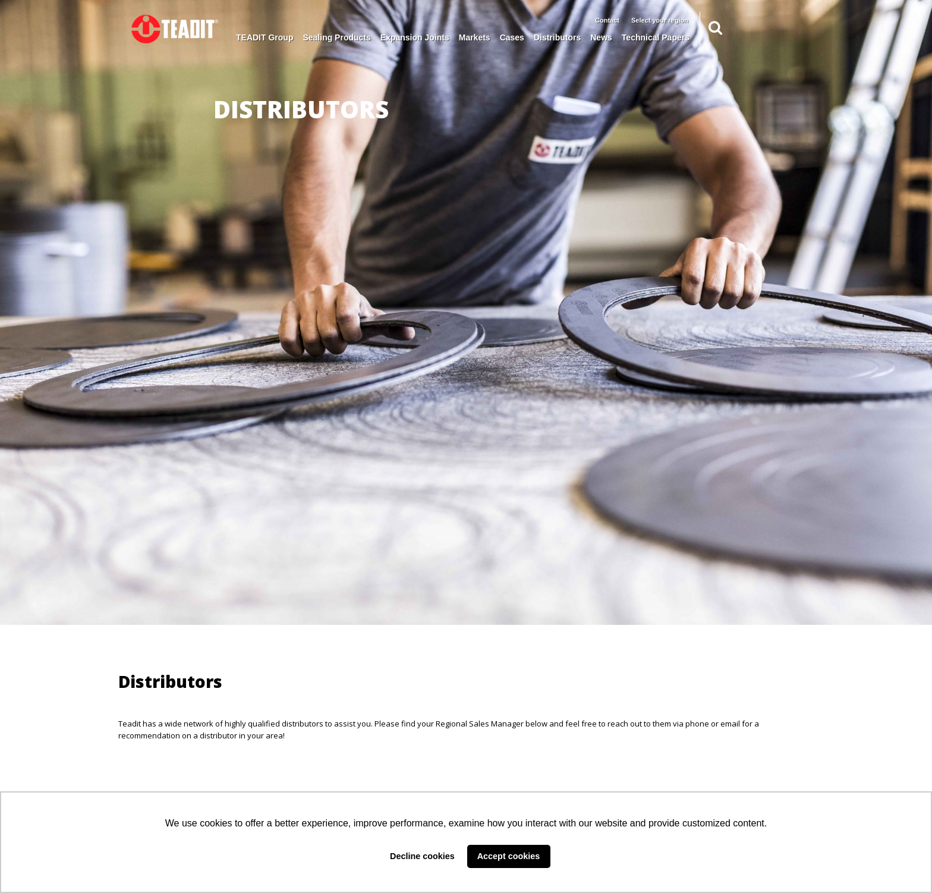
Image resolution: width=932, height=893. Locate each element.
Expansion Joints (414, 37)
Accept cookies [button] (508, 856)
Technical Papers (655, 37)
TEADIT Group (264, 37)
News (601, 37)
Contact (607, 20)
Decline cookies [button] (422, 856)
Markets (474, 37)
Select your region (659, 20)
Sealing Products (336, 37)
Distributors (557, 37)
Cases (512, 37)
